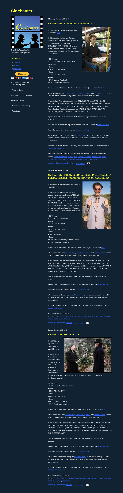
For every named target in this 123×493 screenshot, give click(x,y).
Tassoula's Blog (83, 130)
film (75, 157)
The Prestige (67, 481)
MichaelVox (96, 157)
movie (104, 157)
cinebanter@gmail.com (56, 148)
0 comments (80, 164)
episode (70, 157)
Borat (56, 316)
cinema (61, 316)
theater (85, 159)
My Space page (80, 135)
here (58, 33)
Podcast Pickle (99, 93)
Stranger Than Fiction (67, 159)
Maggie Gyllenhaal (85, 157)
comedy (68, 316)
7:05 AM (69, 323)
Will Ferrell (93, 159)
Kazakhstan (79, 316)
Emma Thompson (60, 157)
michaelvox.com (103, 125)
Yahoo (88, 93)
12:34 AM (69, 163)
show (56, 159)
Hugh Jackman (80, 478)
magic (89, 478)
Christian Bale (59, 478)
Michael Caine (97, 478)
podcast (51, 159)
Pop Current (80, 93)
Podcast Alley (70, 93)
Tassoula (79, 159)
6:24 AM (69, 485)
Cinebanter (17, 69)
